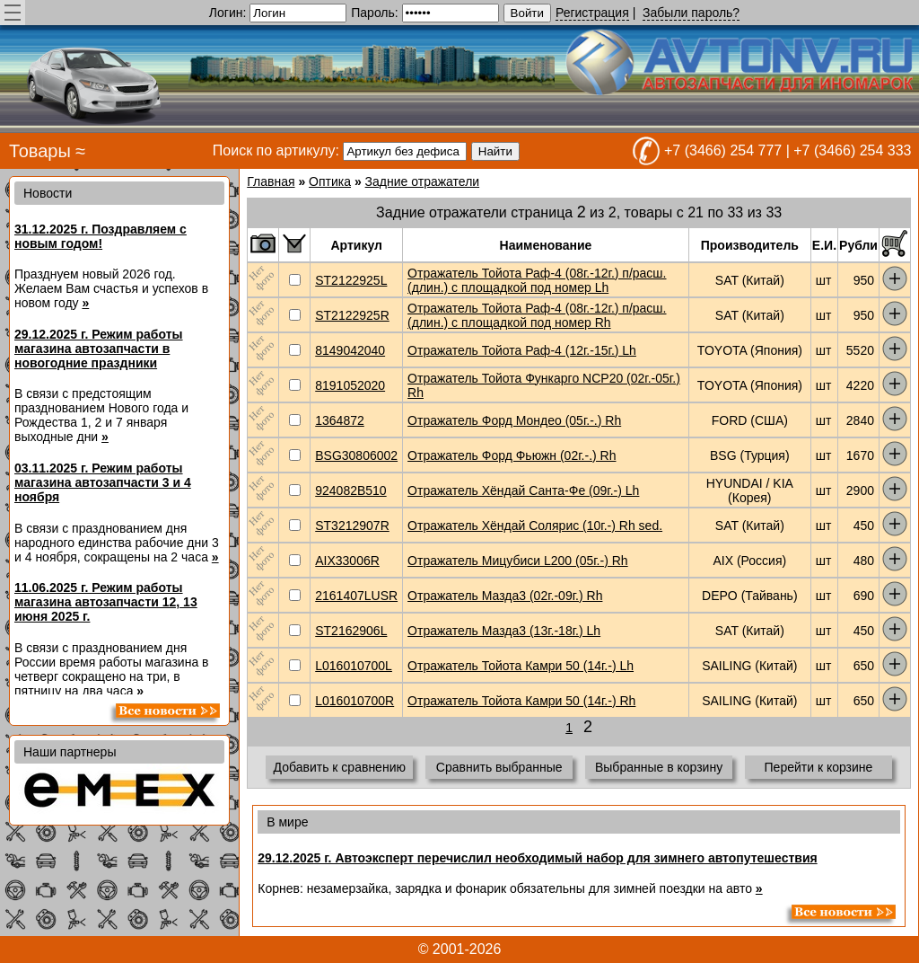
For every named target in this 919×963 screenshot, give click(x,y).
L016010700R (354, 701)
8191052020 (350, 385)
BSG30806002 (356, 455)
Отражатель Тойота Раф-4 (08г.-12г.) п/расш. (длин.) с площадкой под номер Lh (536, 280)
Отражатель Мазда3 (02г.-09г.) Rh (504, 595)
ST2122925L (351, 280)
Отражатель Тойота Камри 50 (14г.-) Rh (521, 701)
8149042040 (350, 350)
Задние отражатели (422, 181)
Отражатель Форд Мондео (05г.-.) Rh (514, 420)
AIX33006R (347, 560)
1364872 (339, 420)
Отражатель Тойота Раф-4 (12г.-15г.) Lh (521, 350)
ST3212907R (352, 525)
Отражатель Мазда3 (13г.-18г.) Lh (503, 630)
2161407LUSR (356, 595)
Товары (40, 151)
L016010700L (353, 665)
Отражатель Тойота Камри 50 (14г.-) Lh (520, 665)
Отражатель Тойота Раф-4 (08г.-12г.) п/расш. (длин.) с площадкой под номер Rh (536, 315)
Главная (270, 181)
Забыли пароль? (691, 12)
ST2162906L (351, 630)
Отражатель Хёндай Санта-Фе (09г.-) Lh (523, 490)
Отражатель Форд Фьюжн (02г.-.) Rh (511, 455)
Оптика (330, 181)
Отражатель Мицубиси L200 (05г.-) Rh (517, 560)
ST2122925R (352, 315)
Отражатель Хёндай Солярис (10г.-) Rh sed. (534, 525)
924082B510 (350, 490)
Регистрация (592, 12)
